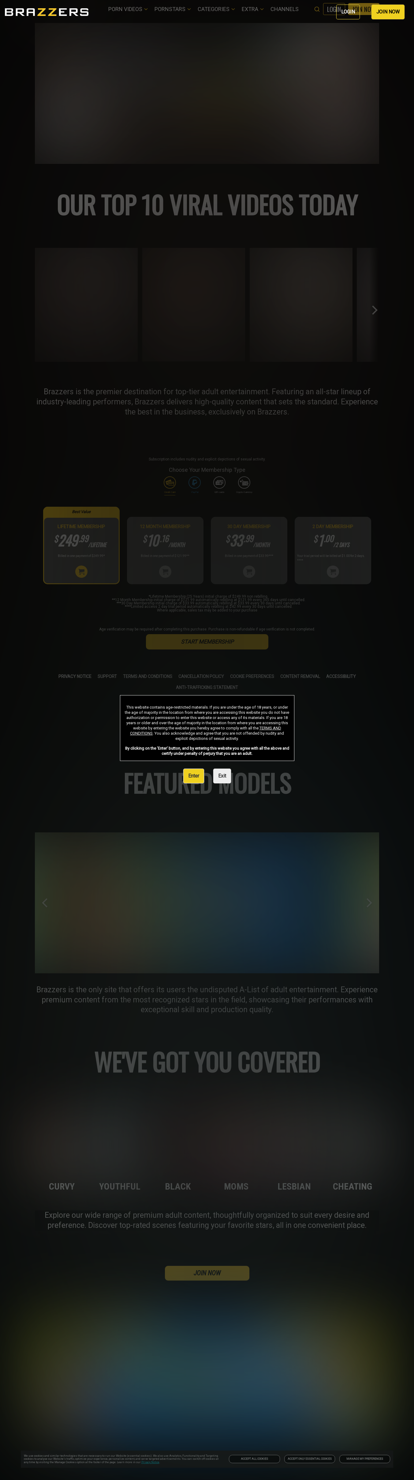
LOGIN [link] (348, 12)
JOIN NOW (388, 12)
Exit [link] (222, 776)
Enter (193, 776)
